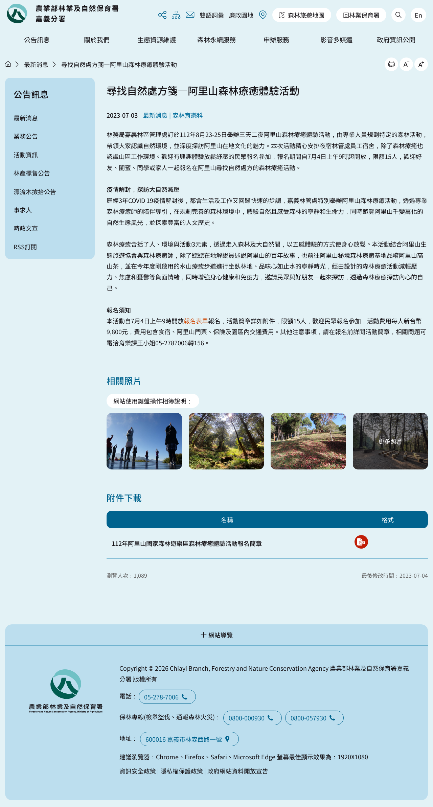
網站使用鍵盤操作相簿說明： (152, 400)
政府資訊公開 (396, 39)
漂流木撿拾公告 (35, 191)
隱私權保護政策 (181, 770)
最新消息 (36, 64)
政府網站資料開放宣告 (237, 770)
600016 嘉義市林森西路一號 (189, 739)
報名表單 (196, 320)
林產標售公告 (32, 172)
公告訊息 (37, 39)
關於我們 (97, 39)
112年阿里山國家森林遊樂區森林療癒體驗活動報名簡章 (187, 543)
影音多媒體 (336, 39)
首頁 (8, 64)
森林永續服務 (216, 39)
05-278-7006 (167, 696)
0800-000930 (252, 717)
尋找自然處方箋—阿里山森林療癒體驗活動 (119, 64)
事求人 (23, 209)
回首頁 (62, 13)
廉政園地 (241, 14)
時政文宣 (26, 228)
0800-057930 (314, 717)
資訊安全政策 (137, 770)
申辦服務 (276, 39)
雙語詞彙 (212, 14)
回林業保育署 (361, 14)
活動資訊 (26, 154)
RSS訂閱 (25, 246)
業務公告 (26, 136)
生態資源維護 (156, 39)
